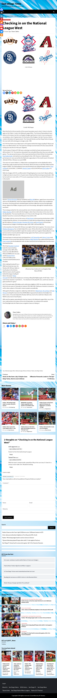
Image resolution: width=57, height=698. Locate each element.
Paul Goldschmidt (7, 156)
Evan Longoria (7, 241)
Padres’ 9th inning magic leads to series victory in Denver (9, 404)
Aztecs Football (28, 608)
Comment (6, 483)
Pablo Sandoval (34, 239)
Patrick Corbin (27, 168)
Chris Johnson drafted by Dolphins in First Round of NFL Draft (19, 535)
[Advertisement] (28, 79)
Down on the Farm (43, 395)
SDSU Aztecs (23, 687)
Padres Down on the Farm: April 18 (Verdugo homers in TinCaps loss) (28, 428)
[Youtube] (1, 28)
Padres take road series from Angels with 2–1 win (9, 427)
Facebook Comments (20, 476)
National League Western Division (23, 370)
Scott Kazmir (39, 222)
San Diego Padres (6, 19)
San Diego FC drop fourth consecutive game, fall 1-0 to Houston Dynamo (22, 543)
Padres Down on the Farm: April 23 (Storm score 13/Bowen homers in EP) (22, 532)
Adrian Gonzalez (17, 222)
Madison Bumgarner (8, 229)
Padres (33, 370)
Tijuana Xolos (24, 623)
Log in (4, 683)
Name (4, 502)
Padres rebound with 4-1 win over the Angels (47, 427)
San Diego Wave (42, 687)
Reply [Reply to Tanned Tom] (11, 467)
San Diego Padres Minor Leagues (46, 399)
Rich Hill (32, 199)
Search (4, 524)
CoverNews (33, 695)
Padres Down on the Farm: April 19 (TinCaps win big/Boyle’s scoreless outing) (46, 405)
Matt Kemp (30, 218)
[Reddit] (15, 93)
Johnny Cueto (46, 237)
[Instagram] (1, 25)
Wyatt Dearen (11, 430)
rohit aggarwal (12, 446)
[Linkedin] (9, 93)
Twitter (4, 644)
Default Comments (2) (8, 476)
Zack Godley (45, 168)
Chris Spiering (12, 407)
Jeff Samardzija (35, 237)
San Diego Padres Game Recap (9, 399)
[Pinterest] (12, 93)
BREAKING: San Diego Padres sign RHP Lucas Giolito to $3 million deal (27, 404)
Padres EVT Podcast (37, 690)
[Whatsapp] (18, 93)
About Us (4, 687)
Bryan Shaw (46, 291)
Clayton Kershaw (12, 199)
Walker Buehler (7, 212)
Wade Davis (39, 291)
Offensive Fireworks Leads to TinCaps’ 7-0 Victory (41, 376)
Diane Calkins (15, 31)
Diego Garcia (48, 408)
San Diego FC (24, 631)
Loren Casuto (29, 407)
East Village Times (11, 3)
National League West (10, 370)
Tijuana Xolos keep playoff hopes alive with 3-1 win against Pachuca (21, 540)
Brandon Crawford (13, 246)
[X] (7, 93)
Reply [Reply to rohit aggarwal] (11, 454)
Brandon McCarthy (27, 222)
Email (30, 502)
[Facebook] (4, 93)
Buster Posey (11, 255)
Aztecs (22, 608)
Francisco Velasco (39, 674)
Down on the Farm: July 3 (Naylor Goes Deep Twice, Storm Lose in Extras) (16, 376)
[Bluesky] (1, 31)
